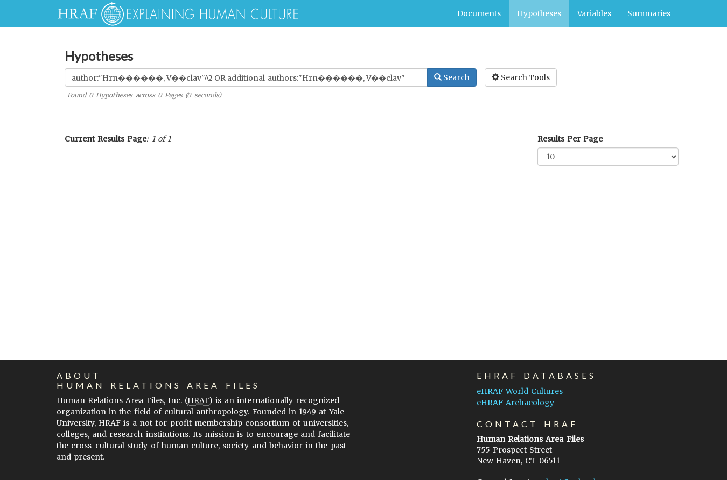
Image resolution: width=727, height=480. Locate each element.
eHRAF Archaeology (515, 402)
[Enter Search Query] (246, 77)
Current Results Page (105, 139)
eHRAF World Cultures (520, 391)
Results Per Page (570, 139)
